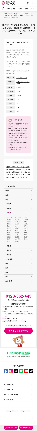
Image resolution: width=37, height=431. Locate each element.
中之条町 (17, 219)
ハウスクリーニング (18, 13)
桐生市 (25, 230)
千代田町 (17, 221)
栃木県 (9, 208)
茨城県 (9, 204)
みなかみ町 (18, 217)
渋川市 (25, 232)
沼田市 (21, 15)
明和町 (17, 228)
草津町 (17, 237)
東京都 (9, 255)
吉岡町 (8, 224)
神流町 (8, 237)
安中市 (17, 226)
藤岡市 (25, 237)
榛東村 (8, 232)
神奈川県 (9, 259)
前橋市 (8, 221)
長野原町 (17, 239)
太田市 (25, 224)
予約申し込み (27, 428)
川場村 (8, 228)
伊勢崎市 (26, 219)
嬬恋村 (8, 226)
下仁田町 (9, 219)
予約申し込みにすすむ (18, 330)
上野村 (25, 217)
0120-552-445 (12, 428)
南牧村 (25, 221)
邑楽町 (8, 239)
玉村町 (17, 234)
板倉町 (17, 230)
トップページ (7, 13)
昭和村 (25, 228)
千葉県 (9, 250)
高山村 (8, 241)
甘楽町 (25, 234)
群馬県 (15, 15)
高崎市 (17, 241)
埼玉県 (9, 246)
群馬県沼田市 (20, 87)
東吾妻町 (9, 230)
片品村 (8, 234)
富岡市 (25, 226)
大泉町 (17, 224)
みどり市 (9, 217)
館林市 (25, 239)
